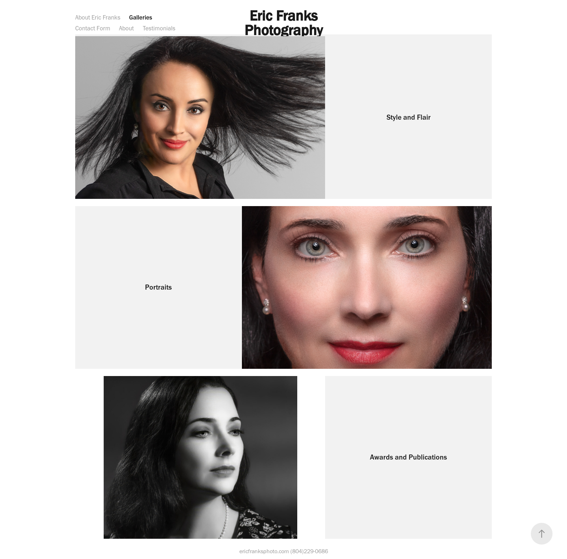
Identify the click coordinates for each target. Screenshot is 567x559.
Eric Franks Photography (283, 23)
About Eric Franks (97, 17)
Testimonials (159, 28)
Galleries (140, 17)
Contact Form (92, 28)
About (126, 28)
